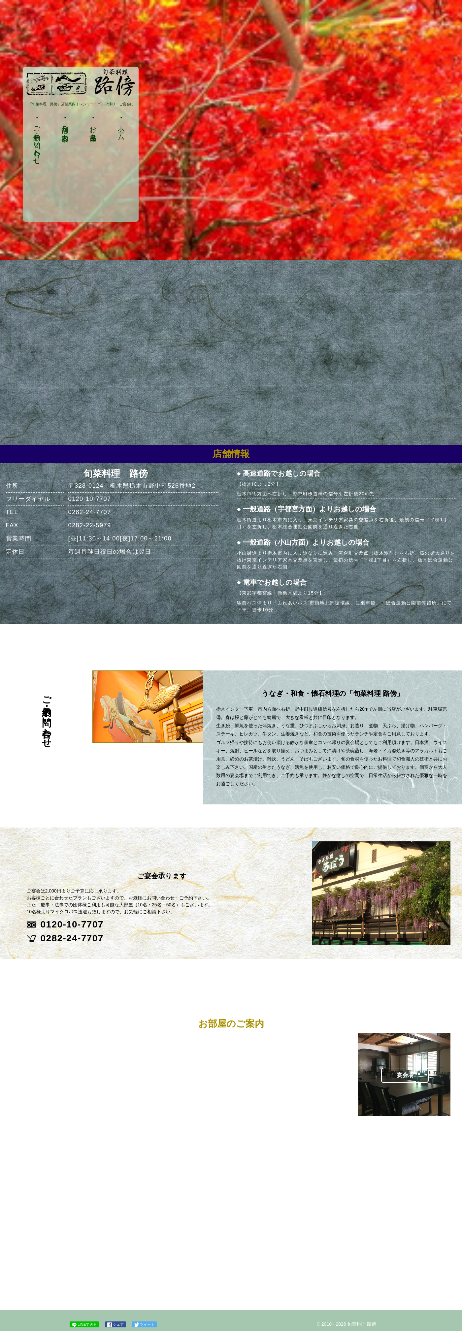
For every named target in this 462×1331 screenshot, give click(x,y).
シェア (115, 1324)
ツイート (144, 1324)
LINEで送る (84, 1324)
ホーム (121, 129)
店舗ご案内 (65, 125)
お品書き (93, 129)
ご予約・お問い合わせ (37, 141)
